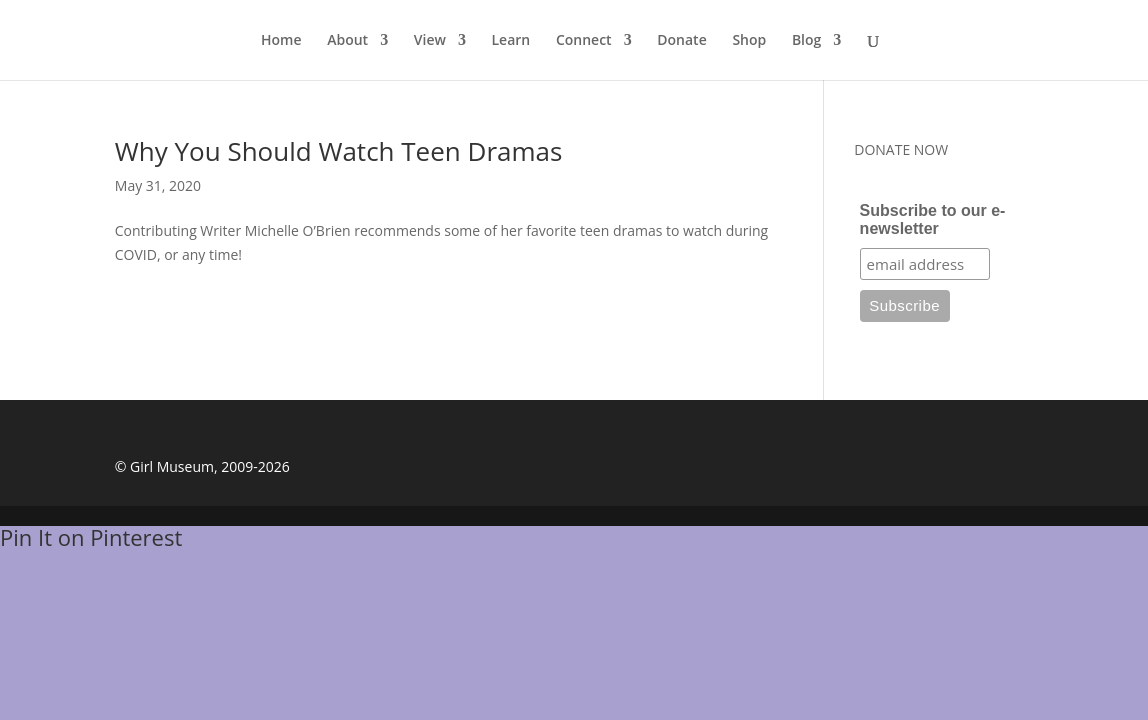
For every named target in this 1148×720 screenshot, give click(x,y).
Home (281, 41)
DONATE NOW (901, 149)
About (347, 41)
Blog (806, 41)
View (430, 41)
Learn (511, 41)
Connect (584, 41)
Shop (749, 41)
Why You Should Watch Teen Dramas (339, 151)
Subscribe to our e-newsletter (933, 219)
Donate (681, 41)
